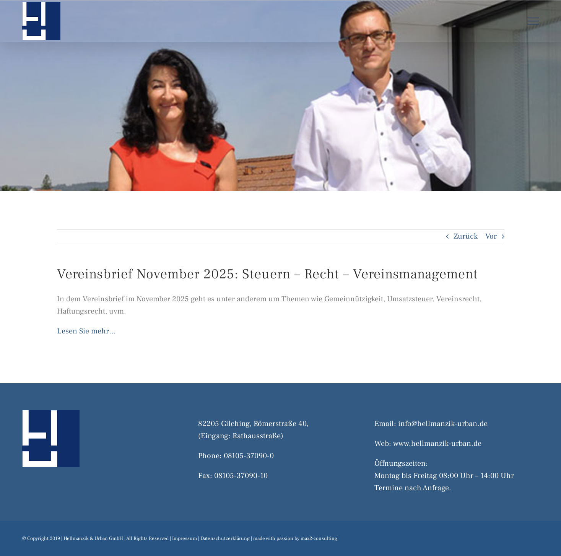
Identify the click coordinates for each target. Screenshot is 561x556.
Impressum (184, 538)
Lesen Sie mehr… (86, 331)
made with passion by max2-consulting (295, 538)
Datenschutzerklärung (225, 538)
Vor (491, 236)
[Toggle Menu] (533, 21)
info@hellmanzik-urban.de (443, 424)
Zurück (466, 236)
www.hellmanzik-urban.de (437, 444)
